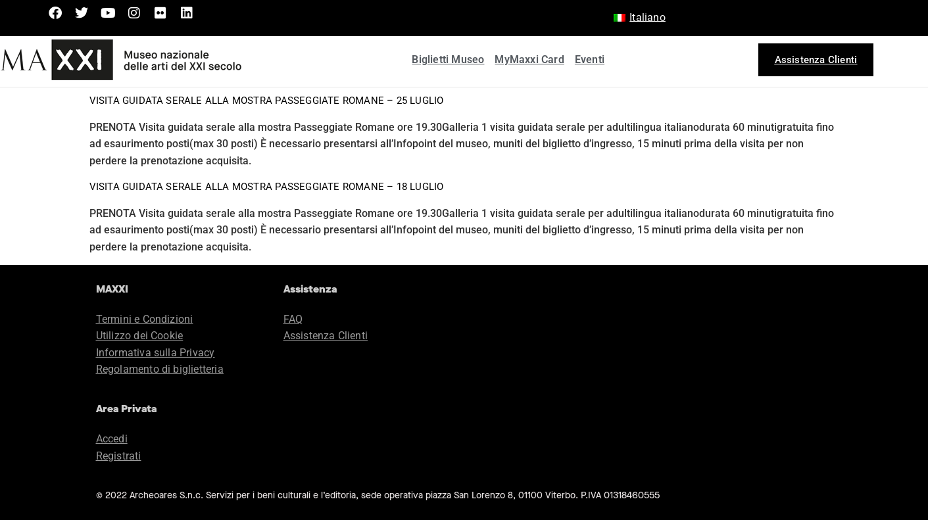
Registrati (118, 456)
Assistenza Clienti (325, 335)
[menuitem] (639, 17)
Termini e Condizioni (144, 319)
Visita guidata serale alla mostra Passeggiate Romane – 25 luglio (266, 100)
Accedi (112, 439)
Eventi (589, 59)
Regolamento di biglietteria (160, 369)
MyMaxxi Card (529, 59)
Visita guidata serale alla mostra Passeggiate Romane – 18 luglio (266, 187)
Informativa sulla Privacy (155, 352)
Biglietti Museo (448, 59)
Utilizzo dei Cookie (139, 335)
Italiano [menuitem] (647, 17)
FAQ (293, 319)
